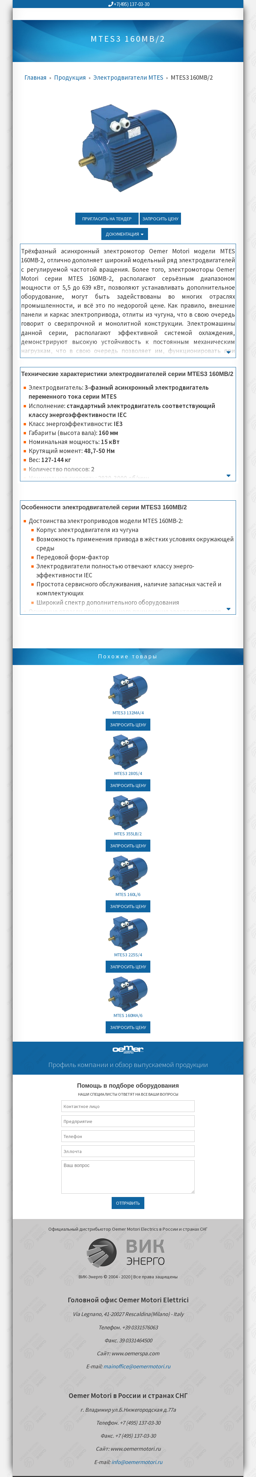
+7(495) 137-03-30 (128, 4)
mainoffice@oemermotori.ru (136, 1366)
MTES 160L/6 (128, 894)
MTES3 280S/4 (128, 773)
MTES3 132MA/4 (128, 713)
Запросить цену (160, 219)
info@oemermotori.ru (136, 1462)
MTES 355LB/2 (128, 834)
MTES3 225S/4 (128, 955)
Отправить (128, 1203)
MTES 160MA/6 (128, 1015)
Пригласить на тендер (107, 219)
